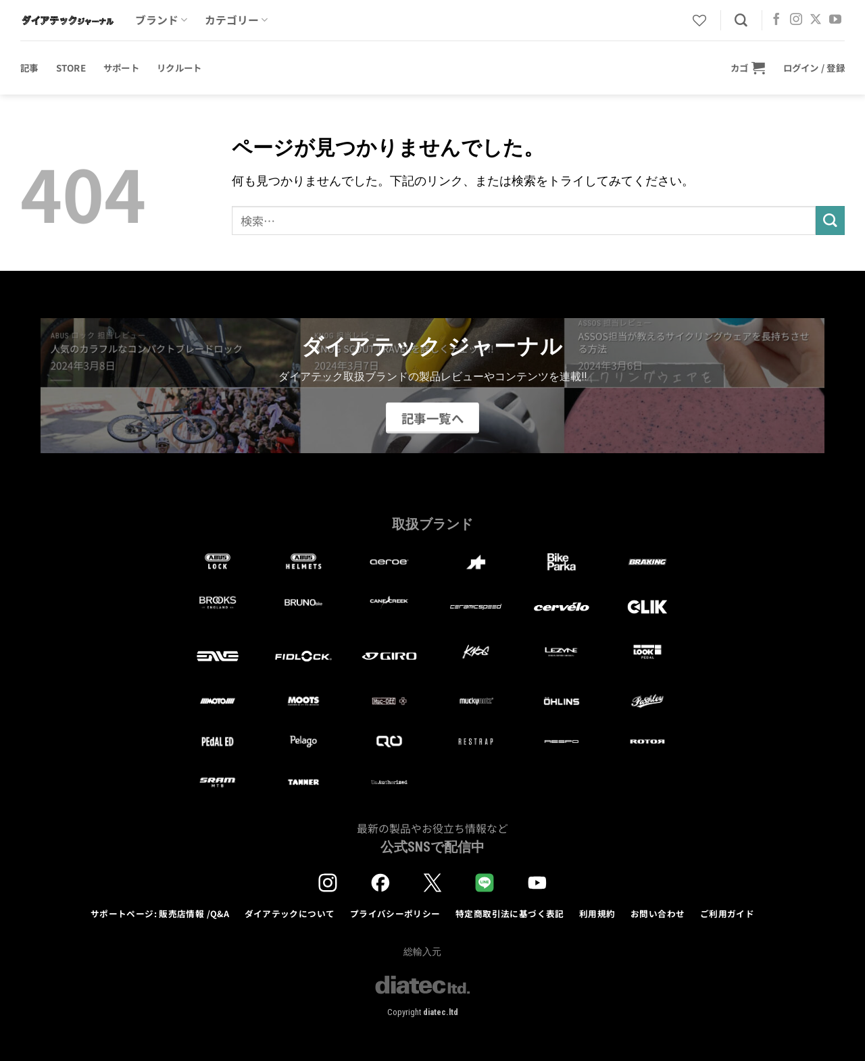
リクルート (179, 67)
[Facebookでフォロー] (776, 20)
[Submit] (830, 220)
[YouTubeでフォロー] (835, 20)
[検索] (741, 20)
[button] (748, 68)
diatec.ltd (440, 1012)
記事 (29, 67)
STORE (71, 67)
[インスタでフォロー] (796, 20)
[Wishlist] (699, 20)
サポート (121, 67)
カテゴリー (236, 20)
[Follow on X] (816, 20)
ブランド (161, 20)
